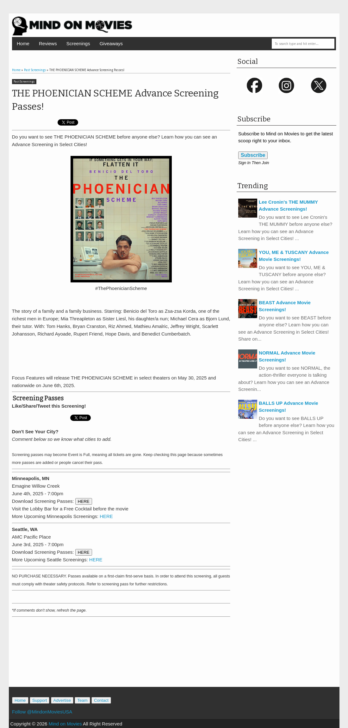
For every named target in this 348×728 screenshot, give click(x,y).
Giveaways (111, 43)
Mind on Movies (65, 723)
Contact (101, 700)
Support (39, 700)
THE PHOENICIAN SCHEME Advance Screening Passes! (115, 100)
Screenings (78, 43)
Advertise (62, 700)
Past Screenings (24, 81)
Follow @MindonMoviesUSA (42, 711)
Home (23, 43)
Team (82, 700)
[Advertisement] (121, 354)
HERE (84, 501)
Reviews (48, 43)
